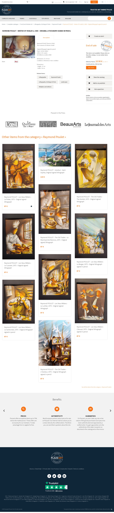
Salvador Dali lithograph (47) (29, 496)
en (102, 2)
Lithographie (42, 77)
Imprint (70, 468)
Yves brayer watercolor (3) (10, 499)
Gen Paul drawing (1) (36, 497)
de (105, 2)
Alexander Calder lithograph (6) (39, 501)
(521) (8, 496)
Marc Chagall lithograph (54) (24, 499)
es (110, 2)
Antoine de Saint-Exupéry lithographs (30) (19, 501)
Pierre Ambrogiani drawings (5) (83, 497)
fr (99, 2)
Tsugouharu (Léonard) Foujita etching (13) (82, 496)
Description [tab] (46, 37)
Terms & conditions (79, 468)
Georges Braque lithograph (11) (45, 496)
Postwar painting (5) (15, 496)
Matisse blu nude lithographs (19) (72, 501)
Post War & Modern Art (26, 24)
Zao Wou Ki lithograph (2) (88, 499)
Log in (94, 2)
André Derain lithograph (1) (55, 501)
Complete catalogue (12, 24)
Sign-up (86, 2)
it (107, 2)
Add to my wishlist (96, 83)
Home (3, 24)
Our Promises (55, 468)
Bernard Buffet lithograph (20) (67, 497)
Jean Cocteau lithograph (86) (14, 497)
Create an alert (96, 36)
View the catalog (96, 77)
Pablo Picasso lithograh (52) (62, 496)
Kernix (110, 510)
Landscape (64, 82)
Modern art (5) (26, 497)
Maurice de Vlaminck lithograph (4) (42, 499)
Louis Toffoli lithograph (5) (59, 499)
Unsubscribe (63, 468)
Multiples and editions (45, 86)
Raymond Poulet (56, 24)
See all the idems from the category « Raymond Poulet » (97, 387)
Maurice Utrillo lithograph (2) (103, 499)
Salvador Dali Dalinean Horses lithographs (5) (94, 501)
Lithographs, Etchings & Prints (42, 24)
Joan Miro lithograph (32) (100, 496)
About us (32, 468)
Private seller (46, 468)
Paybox (101, 510)
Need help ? (39, 468)
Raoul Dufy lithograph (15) (74, 499)
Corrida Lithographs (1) (57, 502)
